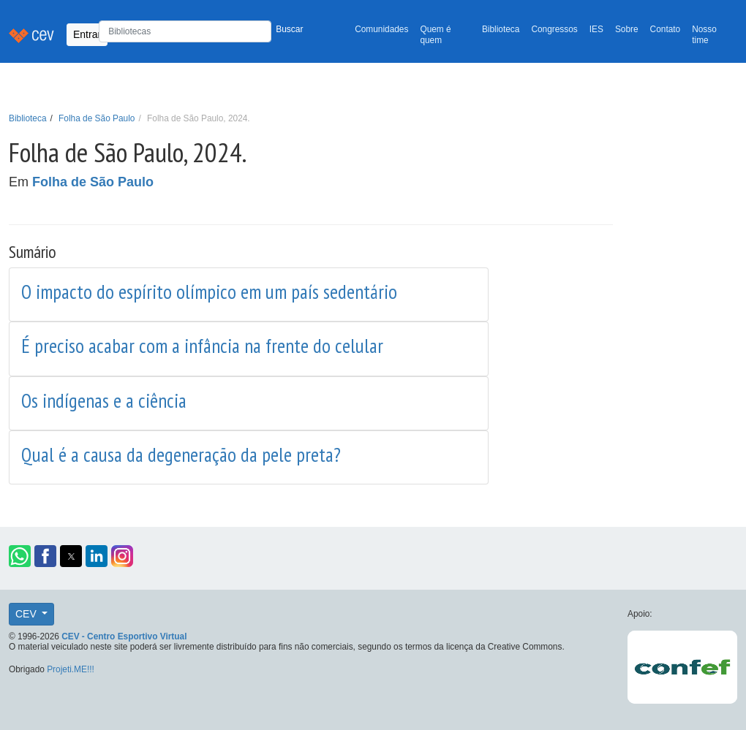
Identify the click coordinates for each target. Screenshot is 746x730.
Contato (665, 29)
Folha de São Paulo (97, 118)
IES (596, 29)
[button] (20, 556)
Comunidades (381, 29)
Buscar (289, 29)
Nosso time (704, 34)
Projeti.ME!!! (70, 669)
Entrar (87, 34)
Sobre (626, 29)
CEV (27, 614)
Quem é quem (435, 34)
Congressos (554, 29)
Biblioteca (501, 29)
